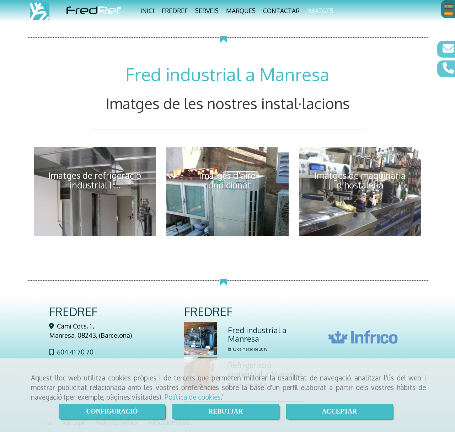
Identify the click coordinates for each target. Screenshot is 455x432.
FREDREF (175, 11)
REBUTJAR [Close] (225, 411)
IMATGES (320, 11)
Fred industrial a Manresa (257, 334)
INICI (147, 11)
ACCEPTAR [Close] (339, 411)
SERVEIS (207, 11)
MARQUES (241, 11)
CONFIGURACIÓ (112, 411)
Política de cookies (193, 397)
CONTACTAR (281, 11)
